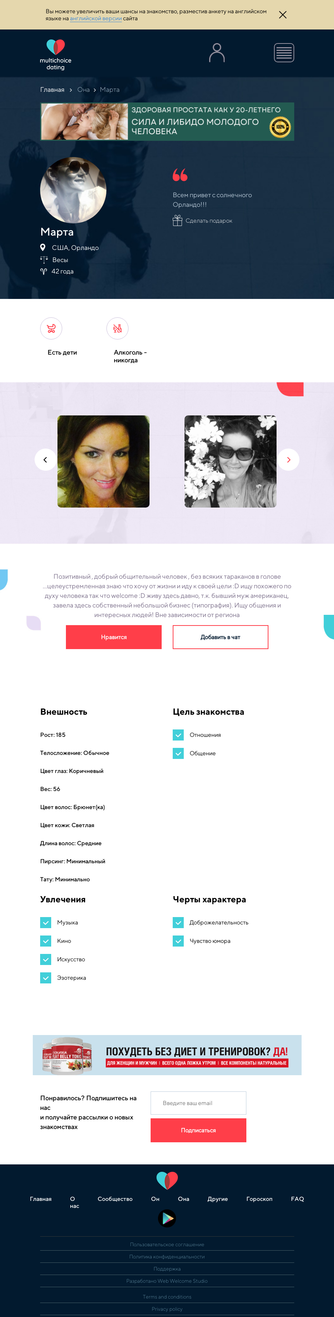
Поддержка (167, 1269)
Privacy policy (167, 1309)
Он (155, 1198)
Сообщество (115, 1198)
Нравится (114, 637)
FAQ (297, 1198)
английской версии (96, 18)
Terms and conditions (167, 1297)
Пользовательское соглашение (167, 1244)
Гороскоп (259, 1198)
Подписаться (198, 1130)
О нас (74, 1202)
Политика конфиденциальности (167, 1256)
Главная (52, 89)
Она (83, 89)
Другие (218, 1198)
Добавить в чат (220, 637)
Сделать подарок (209, 220)
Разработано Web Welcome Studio (167, 1281)
